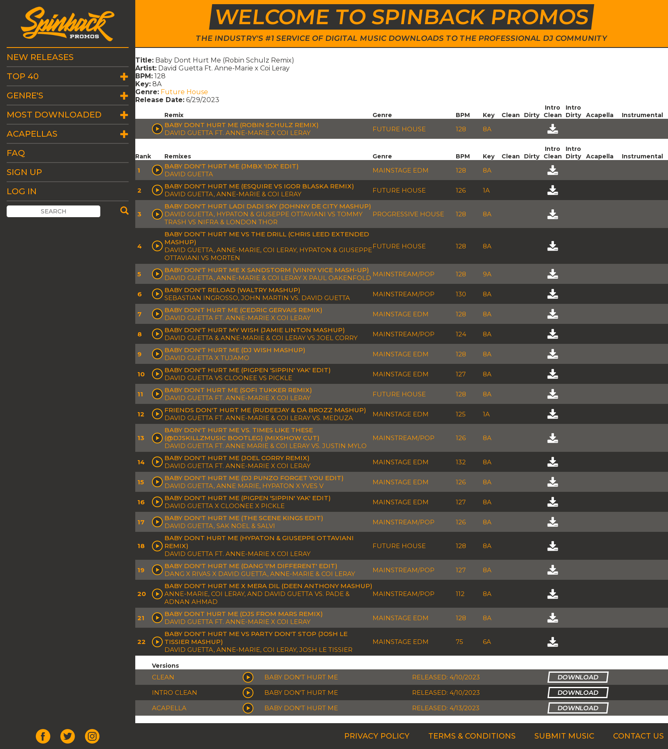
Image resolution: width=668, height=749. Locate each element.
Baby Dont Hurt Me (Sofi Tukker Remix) (238, 390)
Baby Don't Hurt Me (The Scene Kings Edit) (243, 518)
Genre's (25, 95)
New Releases (40, 57)
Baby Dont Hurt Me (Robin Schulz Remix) (241, 125)
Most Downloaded (54, 115)
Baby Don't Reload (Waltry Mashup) (232, 290)
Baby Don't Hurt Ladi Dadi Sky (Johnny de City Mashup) (267, 206)
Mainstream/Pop (403, 274)
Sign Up (24, 172)
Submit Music (564, 736)
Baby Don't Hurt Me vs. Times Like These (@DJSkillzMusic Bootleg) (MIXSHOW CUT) (242, 434)
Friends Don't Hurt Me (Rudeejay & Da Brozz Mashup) (265, 410)
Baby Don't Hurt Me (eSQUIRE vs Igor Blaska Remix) (259, 186)
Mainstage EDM (400, 170)
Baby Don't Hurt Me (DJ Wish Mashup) (234, 350)
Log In (22, 191)
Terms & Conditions (472, 736)
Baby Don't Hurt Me (301, 677)
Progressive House (408, 214)
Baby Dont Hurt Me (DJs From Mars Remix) (243, 614)
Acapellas (32, 134)
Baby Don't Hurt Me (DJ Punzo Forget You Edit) (254, 478)
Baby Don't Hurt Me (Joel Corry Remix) (237, 458)
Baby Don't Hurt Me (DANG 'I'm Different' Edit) (251, 566)
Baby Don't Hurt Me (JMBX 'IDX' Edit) (231, 166)
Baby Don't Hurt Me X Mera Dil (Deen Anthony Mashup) (268, 586)
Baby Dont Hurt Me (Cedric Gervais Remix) (243, 310)
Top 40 (23, 76)
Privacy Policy (377, 736)
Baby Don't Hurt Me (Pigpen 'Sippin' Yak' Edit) (247, 370)
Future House (184, 92)
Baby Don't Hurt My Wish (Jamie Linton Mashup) (254, 330)
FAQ (16, 153)
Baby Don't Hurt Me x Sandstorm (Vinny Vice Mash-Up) (266, 270)
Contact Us (638, 736)
